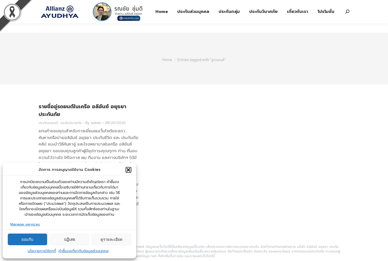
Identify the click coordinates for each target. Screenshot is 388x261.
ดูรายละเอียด (111, 239)
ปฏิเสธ (69, 239)
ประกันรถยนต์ (48, 122)
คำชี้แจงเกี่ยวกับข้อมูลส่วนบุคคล (84, 251)
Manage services (25, 224)
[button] (128, 169)
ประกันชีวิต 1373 (102, 4)
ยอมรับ (27, 239)
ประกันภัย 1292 (138, 4)
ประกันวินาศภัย (71, 122)
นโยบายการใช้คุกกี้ (42, 251)
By (93, 123)
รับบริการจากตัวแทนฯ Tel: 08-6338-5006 (195, 4)
